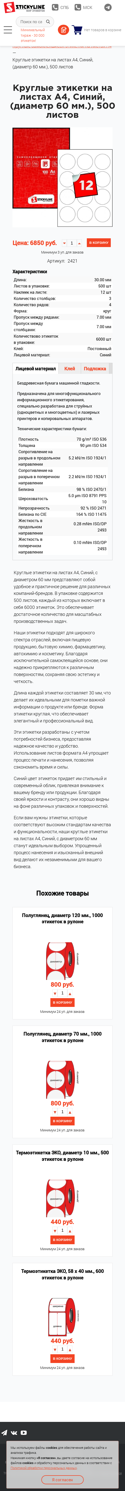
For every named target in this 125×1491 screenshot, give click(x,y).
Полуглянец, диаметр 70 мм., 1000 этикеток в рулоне (62, 1037)
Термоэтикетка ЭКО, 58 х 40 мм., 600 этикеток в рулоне (62, 1274)
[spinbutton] (72, 243)
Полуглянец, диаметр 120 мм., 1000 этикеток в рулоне (62, 918)
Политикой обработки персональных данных (43, 1468)
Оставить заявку (63, 30)
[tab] (8, 30)
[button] (79, 243)
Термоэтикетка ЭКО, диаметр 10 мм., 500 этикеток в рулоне (62, 1155)
